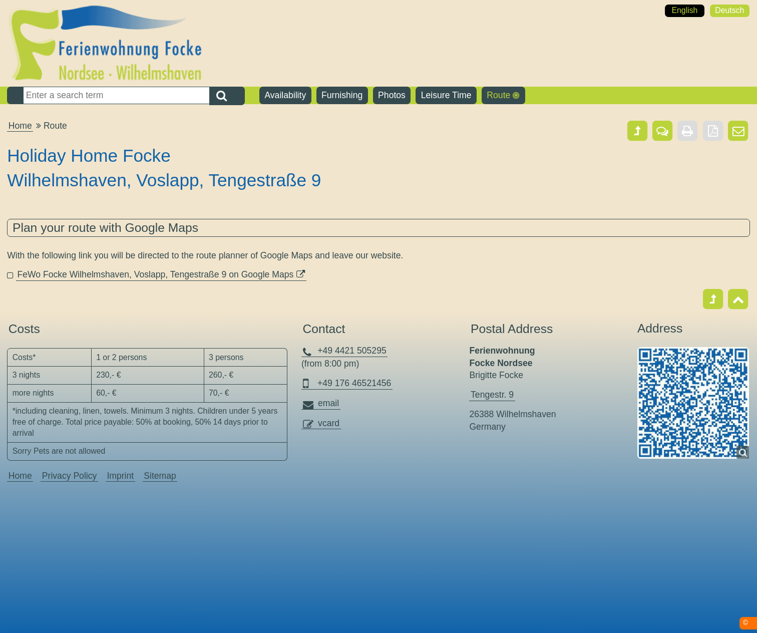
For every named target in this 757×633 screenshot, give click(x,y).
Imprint (120, 476)
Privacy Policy (69, 476)
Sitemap (160, 476)
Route (498, 95)
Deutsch (729, 10)
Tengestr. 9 (492, 395)
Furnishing (341, 95)
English (684, 10)
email (328, 403)
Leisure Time (446, 95)
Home (20, 126)
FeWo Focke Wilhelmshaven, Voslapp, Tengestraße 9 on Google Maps (155, 274)
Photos (392, 95)
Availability (285, 95)
